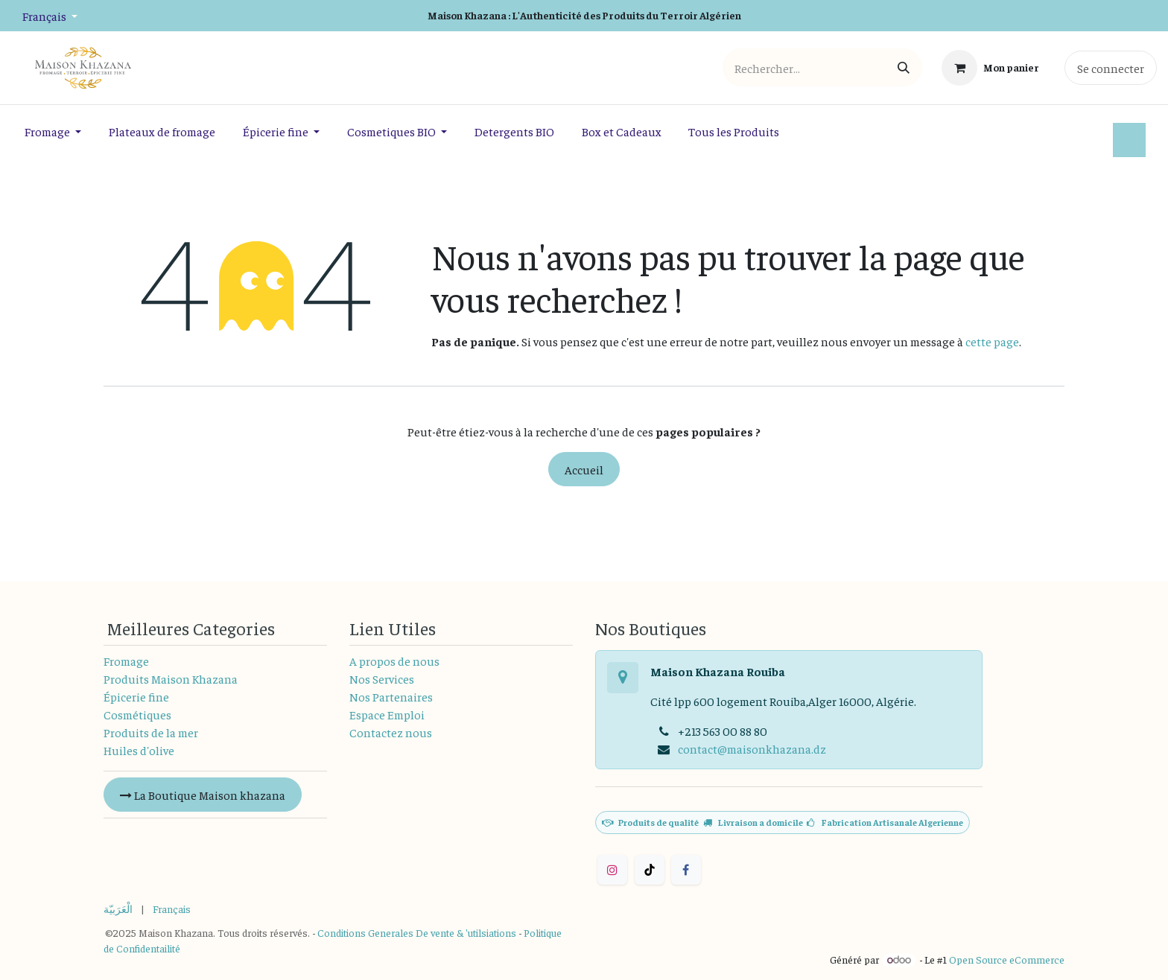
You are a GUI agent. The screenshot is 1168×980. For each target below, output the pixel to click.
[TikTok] (649, 870)
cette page (992, 341)
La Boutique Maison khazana (202, 794)
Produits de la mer (151, 732)
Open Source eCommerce (1006, 959)
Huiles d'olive (139, 749)
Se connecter (1110, 67)
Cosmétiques (137, 714)
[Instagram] (612, 870)
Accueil (584, 469)
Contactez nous (390, 732)
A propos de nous (394, 660)
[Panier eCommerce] (990, 68)
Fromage (126, 660)
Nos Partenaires (391, 696)
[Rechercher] (903, 67)
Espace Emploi (387, 714)
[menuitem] (53, 131)
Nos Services (381, 678)
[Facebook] (686, 870)
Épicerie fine (136, 696)
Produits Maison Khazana (171, 678)
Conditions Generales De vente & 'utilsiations (416, 932)
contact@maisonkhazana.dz (752, 748)
